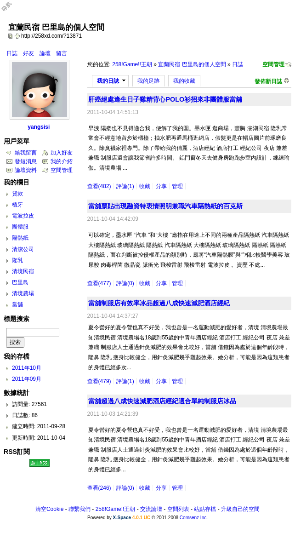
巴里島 (20, 282)
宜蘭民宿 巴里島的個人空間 (192, 64)
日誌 (11, 53)
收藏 (144, 186)
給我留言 (26, 152)
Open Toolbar (11, 10)
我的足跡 (148, 81)
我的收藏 (184, 81)
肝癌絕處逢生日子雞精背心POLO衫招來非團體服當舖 (165, 99)
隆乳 (17, 260)
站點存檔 (205, 509)
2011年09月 (26, 379)
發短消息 (26, 161)
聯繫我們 (79, 509)
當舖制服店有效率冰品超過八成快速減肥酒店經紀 (159, 303)
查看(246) (99, 488)
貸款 (17, 193)
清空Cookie (49, 509)
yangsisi (39, 127)
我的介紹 (62, 161)
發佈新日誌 (268, 81)
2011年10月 (26, 368)
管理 (177, 186)
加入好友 (62, 152)
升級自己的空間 (240, 509)
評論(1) (125, 186)
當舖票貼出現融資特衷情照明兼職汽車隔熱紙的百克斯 (165, 206)
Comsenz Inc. (194, 517)
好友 (28, 53)
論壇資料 (26, 170)
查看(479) (99, 381)
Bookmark (18, 36)
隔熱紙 (20, 238)
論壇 (45, 53)
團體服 (20, 227)
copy (11, 36)
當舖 (17, 304)
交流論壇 (151, 509)
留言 (61, 53)
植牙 (17, 204)
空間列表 (178, 509)
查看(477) (99, 283)
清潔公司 (23, 249)
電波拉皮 (23, 215)
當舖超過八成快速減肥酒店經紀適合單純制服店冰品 (162, 401)
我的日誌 (108, 81)
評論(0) (125, 283)
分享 (161, 186)
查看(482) (99, 186)
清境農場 (23, 293)
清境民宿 (23, 271)
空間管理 (273, 64)
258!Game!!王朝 (132, 64)
